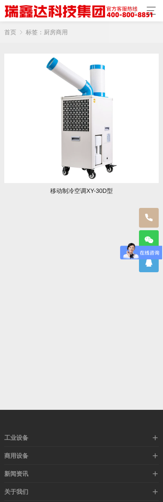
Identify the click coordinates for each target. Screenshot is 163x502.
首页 (10, 32)
